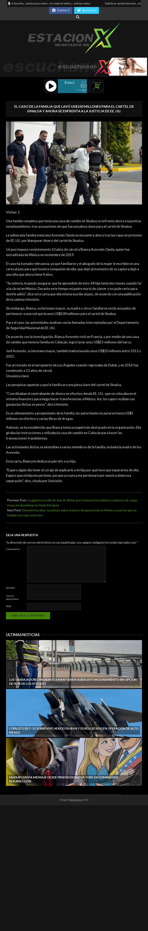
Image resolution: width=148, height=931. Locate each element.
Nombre (10, 587)
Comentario (13, 549)
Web (8, 606)
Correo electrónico (12, 597)
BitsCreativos (76, 799)
